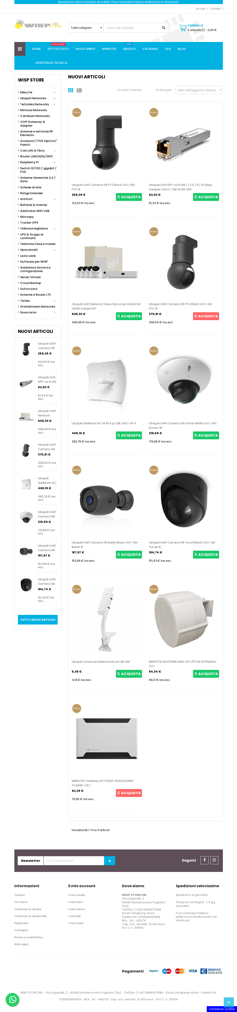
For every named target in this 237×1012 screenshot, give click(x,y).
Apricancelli (29, 250)
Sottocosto (28, 289)
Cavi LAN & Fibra (32, 150)
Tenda (25, 301)
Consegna (21, 930)
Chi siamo (20, 902)
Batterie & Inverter (33, 205)
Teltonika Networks (34, 104)
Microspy (27, 217)
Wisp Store (31, 80)
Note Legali (21, 944)
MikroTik (26, 92)
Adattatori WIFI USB (34, 211)
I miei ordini (75, 902)
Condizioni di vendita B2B (30, 916)
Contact (19, 895)
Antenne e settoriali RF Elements (36, 133)
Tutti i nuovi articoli (37, 620)
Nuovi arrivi (28, 312)
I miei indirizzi (76, 909)
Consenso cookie (222, 1009)
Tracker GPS (29, 222)
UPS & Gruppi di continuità (31, 236)
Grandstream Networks (37, 306)
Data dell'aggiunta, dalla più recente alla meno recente (200, 90)
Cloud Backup (30, 283)
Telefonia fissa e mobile (38, 244)
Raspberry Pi (29, 162)
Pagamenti (21, 923)
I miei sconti (75, 923)
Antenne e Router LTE (35, 295)
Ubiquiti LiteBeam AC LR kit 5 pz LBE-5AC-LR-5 (104, 423)
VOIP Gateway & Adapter (32, 124)
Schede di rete (30, 187)
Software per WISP (34, 262)
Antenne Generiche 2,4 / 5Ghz (38, 179)
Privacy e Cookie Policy (28, 937)
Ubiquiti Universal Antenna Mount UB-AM (101, 662)
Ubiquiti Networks (33, 98)
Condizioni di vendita (27, 909)
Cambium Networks (35, 116)
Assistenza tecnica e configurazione (35, 269)
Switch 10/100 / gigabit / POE (38, 170)
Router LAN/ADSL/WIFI (36, 156)
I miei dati (74, 916)
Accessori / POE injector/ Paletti (38, 143)
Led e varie (28, 256)
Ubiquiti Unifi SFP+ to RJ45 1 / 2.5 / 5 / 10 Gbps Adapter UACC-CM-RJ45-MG (180, 187)
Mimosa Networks (33, 110)
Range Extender (31, 193)
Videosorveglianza (34, 228)
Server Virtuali (30, 277)
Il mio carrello (76, 895)
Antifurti (26, 199)
